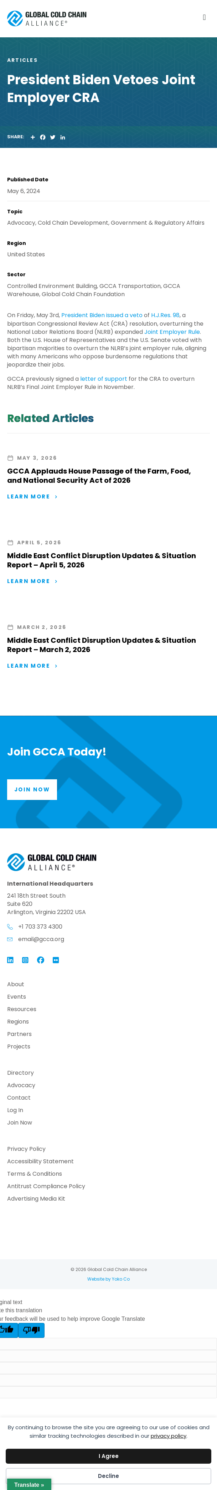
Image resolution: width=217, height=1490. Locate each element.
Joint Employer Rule (172, 332)
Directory (20, 1073)
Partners (19, 1034)
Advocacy (21, 1086)
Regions (18, 1022)
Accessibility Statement (40, 1162)
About (15, 985)
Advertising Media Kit (36, 1199)
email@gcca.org (41, 939)
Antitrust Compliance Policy (46, 1187)
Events (16, 997)
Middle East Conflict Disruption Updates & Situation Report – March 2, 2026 (101, 645)
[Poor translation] (31, 1330)
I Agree (109, 1456)
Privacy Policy (26, 1149)
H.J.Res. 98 (165, 315)
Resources (21, 1009)
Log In (15, 1110)
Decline (108, 1476)
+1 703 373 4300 (40, 927)
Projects (18, 1047)
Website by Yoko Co (108, 1279)
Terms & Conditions (34, 1174)
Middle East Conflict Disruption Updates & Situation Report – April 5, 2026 (101, 560)
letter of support (103, 379)
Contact (19, 1098)
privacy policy (168, 1436)
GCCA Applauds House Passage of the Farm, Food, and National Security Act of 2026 (99, 475)
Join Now (19, 1123)
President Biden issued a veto (101, 315)
